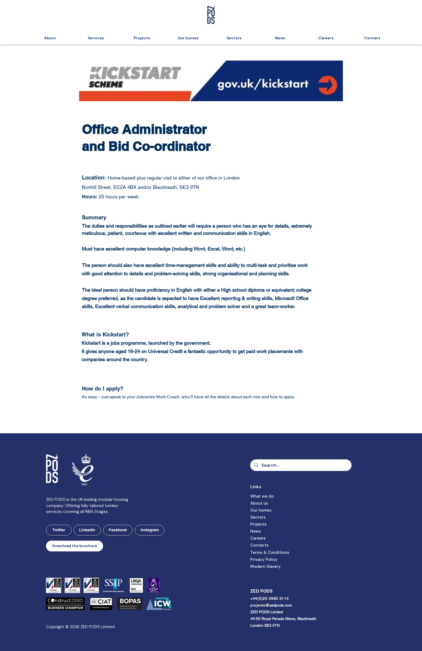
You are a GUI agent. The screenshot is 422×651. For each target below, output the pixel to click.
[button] (74, 546)
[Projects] (267, 524)
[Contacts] (267, 545)
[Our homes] (267, 510)
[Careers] (267, 538)
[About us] (267, 503)
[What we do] (267, 496)
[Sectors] (267, 517)
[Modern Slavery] (270, 567)
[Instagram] (149, 530)
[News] (267, 531)
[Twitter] (59, 530)
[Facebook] (118, 530)
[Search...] (300, 465)
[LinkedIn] (87, 530)
